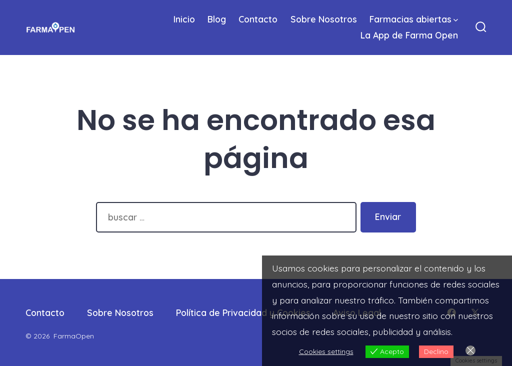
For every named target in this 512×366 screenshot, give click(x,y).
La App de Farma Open (409, 35)
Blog (217, 19)
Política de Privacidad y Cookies (243, 312)
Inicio (184, 19)
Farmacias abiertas (414, 19)
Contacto (258, 19)
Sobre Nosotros (323, 19)
